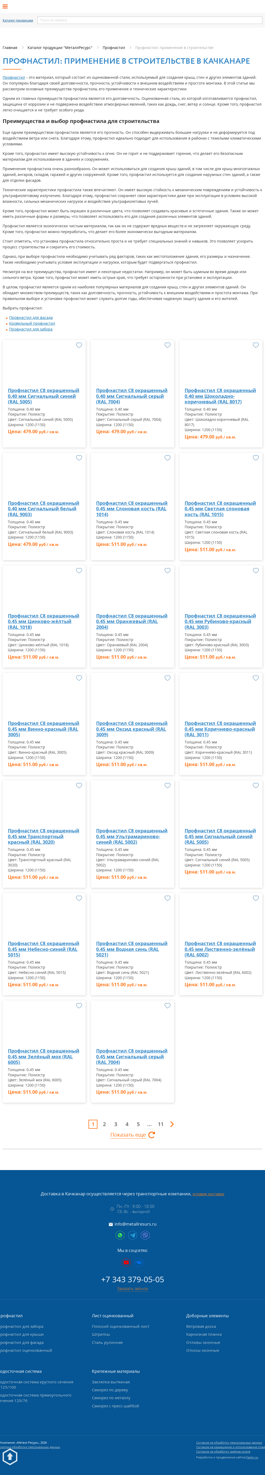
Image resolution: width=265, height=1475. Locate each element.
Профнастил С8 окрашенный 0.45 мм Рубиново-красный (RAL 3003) (220, 621)
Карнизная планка (204, 1334)
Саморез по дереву (110, 1389)
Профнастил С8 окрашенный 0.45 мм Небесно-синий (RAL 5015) (43, 949)
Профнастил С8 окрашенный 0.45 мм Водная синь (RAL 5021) (132, 949)
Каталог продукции (18, 20)
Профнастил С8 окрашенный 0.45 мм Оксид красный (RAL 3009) (132, 729)
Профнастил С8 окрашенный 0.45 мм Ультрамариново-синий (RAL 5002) (132, 836)
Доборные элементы (207, 1316)
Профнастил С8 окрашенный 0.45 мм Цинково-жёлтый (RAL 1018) (43, 621)
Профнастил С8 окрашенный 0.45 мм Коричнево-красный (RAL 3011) (220, 729)
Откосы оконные (202, 1350)
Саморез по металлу (111, 1397)
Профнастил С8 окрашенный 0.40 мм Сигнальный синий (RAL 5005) (43, 396)
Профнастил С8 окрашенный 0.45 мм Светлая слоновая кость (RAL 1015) (220, 508)
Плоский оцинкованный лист (120, 1326)
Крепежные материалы (116, 1371)
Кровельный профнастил (32, 323)
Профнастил (14, 77)
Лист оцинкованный (112, 1316)
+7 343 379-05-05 (132, 1279)
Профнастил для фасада (31, 317)
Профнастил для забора (31, 329)
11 (161, 1124)
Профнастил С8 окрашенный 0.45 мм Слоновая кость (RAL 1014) (132, 508)
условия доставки (208, 1193)
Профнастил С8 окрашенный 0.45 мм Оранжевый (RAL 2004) (132, 621)
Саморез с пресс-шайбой (115, 1405)
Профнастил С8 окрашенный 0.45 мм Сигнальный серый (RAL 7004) (132, 1056)
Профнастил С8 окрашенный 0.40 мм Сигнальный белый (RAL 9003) (43, 508)
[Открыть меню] (7, 6)
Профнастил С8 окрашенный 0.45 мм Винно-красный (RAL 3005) (43, 729)
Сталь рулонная (107, 1342)
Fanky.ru (252, 1457)
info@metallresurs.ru (136, 1224)
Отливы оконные (203, 1342)
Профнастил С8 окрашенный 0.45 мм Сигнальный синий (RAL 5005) (220, 836)
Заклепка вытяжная (111, 1381)
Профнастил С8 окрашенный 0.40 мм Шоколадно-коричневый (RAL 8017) (220, 396)
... (149, 1124)
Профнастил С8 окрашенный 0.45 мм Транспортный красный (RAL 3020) (43, 836)
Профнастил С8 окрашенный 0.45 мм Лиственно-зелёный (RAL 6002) (220, 949)
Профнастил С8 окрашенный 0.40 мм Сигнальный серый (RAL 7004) (132, 396)
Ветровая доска (201, 1326)
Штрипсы (101, 1334)
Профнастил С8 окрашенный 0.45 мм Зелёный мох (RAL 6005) (43, 1056)
